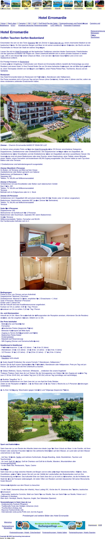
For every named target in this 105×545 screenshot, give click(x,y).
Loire (26, 8)
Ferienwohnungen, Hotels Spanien (82, 532)
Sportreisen (95, 37)
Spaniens (31, 43)
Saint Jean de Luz (57, 43)
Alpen (37, 8)
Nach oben (12, 23)
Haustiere (5, 358)
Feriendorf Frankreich (72, 25)
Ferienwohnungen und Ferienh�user (73, 23)
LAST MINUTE (56, 25)
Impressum (92, 525)
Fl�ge (93, 35)
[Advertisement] (97, 57)
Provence (16, 8)
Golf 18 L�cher (15, 461)
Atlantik (58, 8)
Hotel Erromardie (21, 52)
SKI (29, 23)
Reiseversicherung (98, 31)
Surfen (18, 457)
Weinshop (8, 522)
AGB (100, 525)
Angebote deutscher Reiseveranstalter (33, 25)
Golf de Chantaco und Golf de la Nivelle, (37, 461)
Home (3, 23)
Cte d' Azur (5, 8)
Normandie (78, 8)
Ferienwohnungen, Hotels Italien (54, 532)
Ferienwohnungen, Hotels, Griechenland (25, 532)
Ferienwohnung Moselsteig (8, 527)
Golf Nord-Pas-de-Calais (48, 23)
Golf (34, 23)
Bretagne (68, 8)
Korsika (89, 8)
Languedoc (47, 8)
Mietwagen (95, 33)
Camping (22, 23)
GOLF (13, 25)
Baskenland (24, 62)
